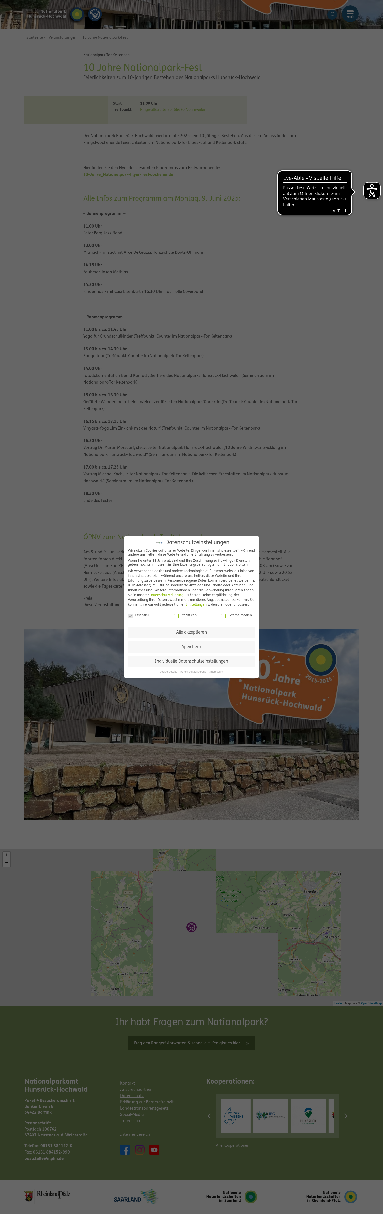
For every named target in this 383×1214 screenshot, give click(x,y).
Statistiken (185, 616)
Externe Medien (236, 616)
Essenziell (139, 616)
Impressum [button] (216, 672)
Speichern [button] (191, 647)
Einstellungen (196, 605)
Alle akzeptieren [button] (191, 632)
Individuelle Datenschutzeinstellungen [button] (191, 661)
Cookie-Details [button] (169, 672)
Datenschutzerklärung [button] (193, 672)
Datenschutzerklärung (167, 595)
